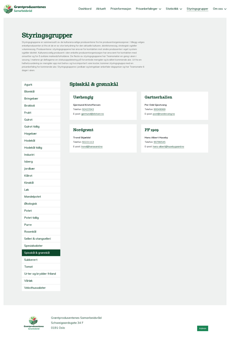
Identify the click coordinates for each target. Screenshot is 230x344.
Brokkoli (29, 105)
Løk (26, 189)
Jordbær (29, 168)
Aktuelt (101, 8)
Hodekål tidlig (33, 147)
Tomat (28, 266)
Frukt (27, 112)
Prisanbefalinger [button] (148, 8)
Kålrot (28, 175)
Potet (28, 210)
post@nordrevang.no (164, 113)
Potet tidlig (31, 217)
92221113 (88, 141)
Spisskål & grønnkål (37, 252)
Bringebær (31, 98)
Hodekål (29, 140)
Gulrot (28, 119)
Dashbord (84, 8)
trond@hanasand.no (92, 146)
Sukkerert (30, 259)
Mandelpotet (32, 196)
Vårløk (28, 280)
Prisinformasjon (120, 8)
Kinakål (29, 182)
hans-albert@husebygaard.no (168, 146)
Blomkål (29, 91)
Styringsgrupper (197, 8)
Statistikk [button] (174, 8)
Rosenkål (30, 231)
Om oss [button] (219, 8)
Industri (29, 154)
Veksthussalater (35, 287)
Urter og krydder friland (40, 273)
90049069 (159, 109)
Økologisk (30, 203)
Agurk (28, 84)
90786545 (159, 141)
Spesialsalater (33, 245)
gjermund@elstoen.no (92, 113)
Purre (28, 224)
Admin (202, 328)
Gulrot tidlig (31, 126)
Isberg (28, 161)
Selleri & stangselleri (37, 238)
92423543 (88, 109)
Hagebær (30, 133)
